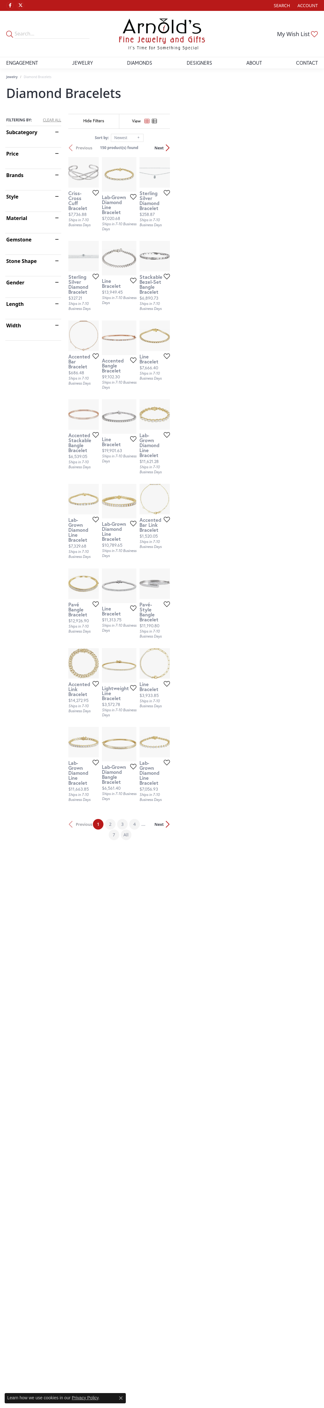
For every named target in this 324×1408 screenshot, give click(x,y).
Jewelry (82, 62)
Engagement (22, 62)
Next (307, 148)
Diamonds (139, 62)
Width (13, 325)
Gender (15, 282)
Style (12, 196)
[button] (281, 5)
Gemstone (19, 239)
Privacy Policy (85, 1397)
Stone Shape (21, 261)
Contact (307, 62)
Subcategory (21, 132)
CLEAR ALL (52, 120)
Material (16, 218)
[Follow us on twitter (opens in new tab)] (20, 5)
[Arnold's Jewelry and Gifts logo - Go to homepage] (162, 34)
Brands (15, 175)
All (226, 1078)
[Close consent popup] (121, 1398)
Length (15, 304)
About (254, 62)
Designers (199, 62)
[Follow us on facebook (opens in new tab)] (10, 5)
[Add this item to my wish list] (144, 243)
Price (12, 153)
